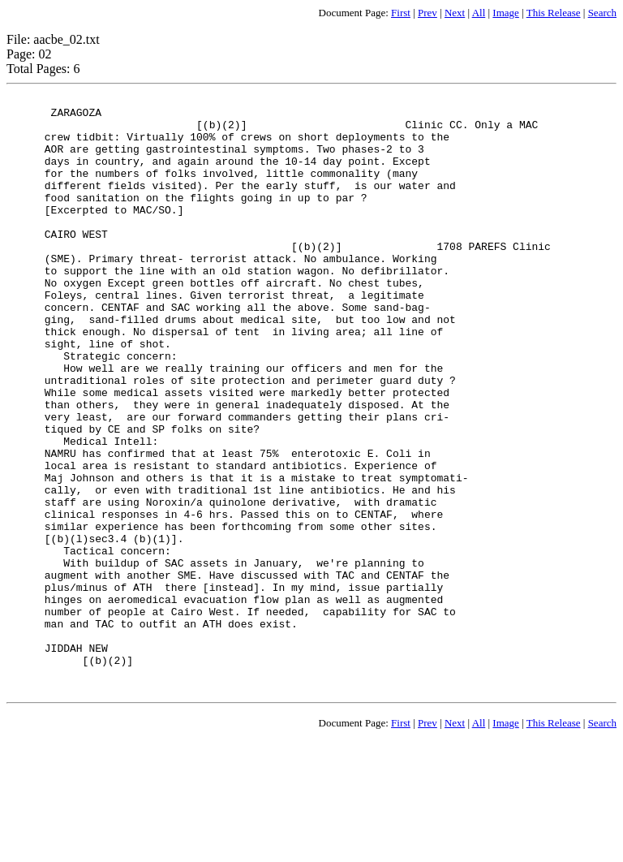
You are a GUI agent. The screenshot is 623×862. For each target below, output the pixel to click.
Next (455, 12)
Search (602, 12)
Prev (427, 12)
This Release (553, 12)
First (400, 12)
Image (505, 12)
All (479, 12)
